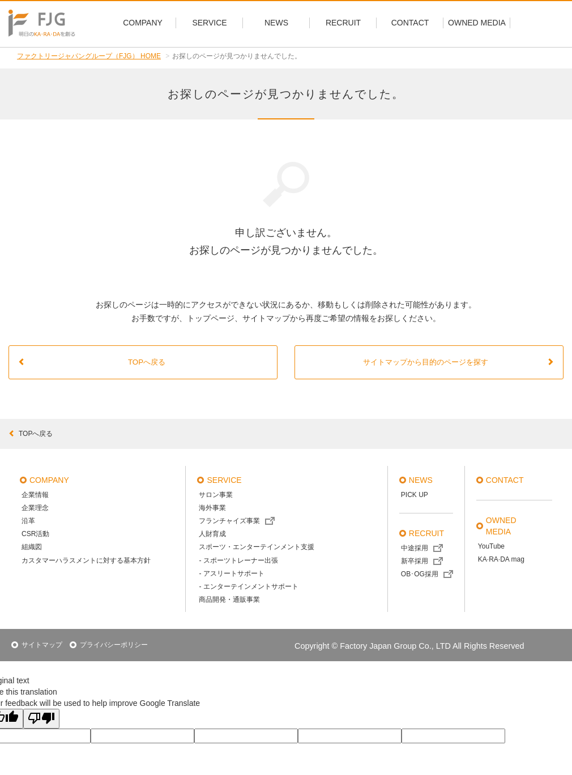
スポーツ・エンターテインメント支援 (256, 547)
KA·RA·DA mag (501, 559)
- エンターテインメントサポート (248, 586)
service (224, 480)
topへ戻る (30, 434)
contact (505, 480)
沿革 (28, 521)
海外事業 (212, 508)
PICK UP (414, 495)
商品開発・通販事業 (229, 599)
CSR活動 (35, 534)
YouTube (491, 546)
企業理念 (35, 508)
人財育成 (212, 534)
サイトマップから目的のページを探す (458, 362)
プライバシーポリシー (114, 645)
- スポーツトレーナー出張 (238, 560)
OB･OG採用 (419, 574)
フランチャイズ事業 (229, 521)
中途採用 (414, 548)
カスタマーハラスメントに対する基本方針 (86, 560)
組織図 (32, 547)
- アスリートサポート (231, 573)
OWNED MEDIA (501, 526)
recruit (426, 533)
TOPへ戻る (91, 362)
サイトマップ (42, 645)
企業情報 (35, 495)
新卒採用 (414, 561)
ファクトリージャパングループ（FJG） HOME (89, 56)
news (421, 480)
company (49, 480)
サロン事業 (216, 495)
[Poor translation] (41, 719)
